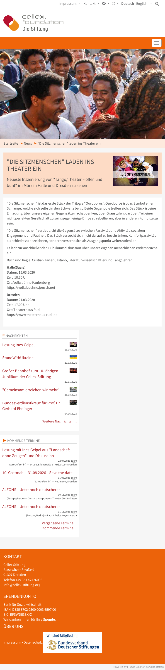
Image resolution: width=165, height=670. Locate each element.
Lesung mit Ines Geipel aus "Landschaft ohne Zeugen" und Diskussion (36, 452)
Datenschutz (33, 642)
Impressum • (69, 3)
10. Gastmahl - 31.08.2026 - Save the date (37, 472)
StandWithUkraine (39, 357)
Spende (49, 619)
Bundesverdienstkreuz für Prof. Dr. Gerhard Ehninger (39, 405)
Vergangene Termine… (59, 523)
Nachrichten (17, 335)
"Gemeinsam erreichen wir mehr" (39, 389)
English (141, 3)
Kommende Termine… (59, 528)
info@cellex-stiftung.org (21, 585)
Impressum (12, 642)
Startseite (10, 143)
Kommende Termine (23, 440)
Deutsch (127, 3)
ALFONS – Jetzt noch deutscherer (31, 489)
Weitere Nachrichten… (59, 421)
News (28, 143)
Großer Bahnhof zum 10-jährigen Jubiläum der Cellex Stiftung (39, 373)
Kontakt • (91, 3)
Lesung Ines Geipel (39, 344)
